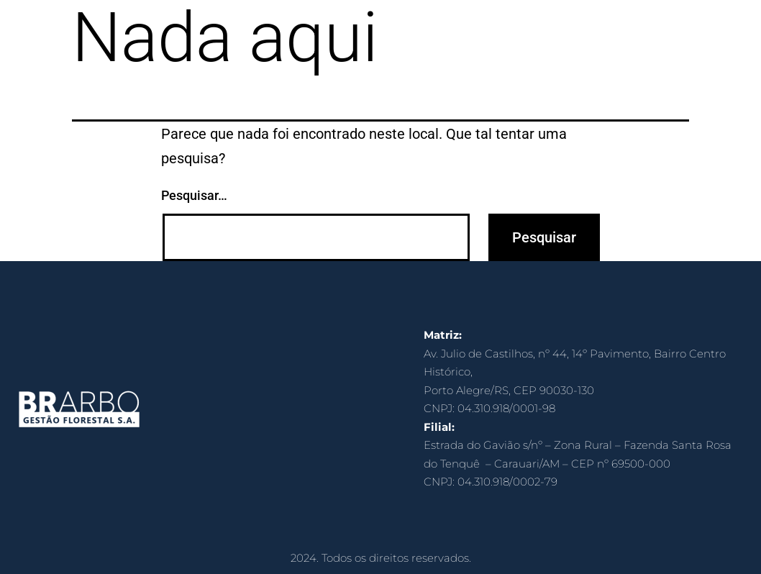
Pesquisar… (194, 195)
